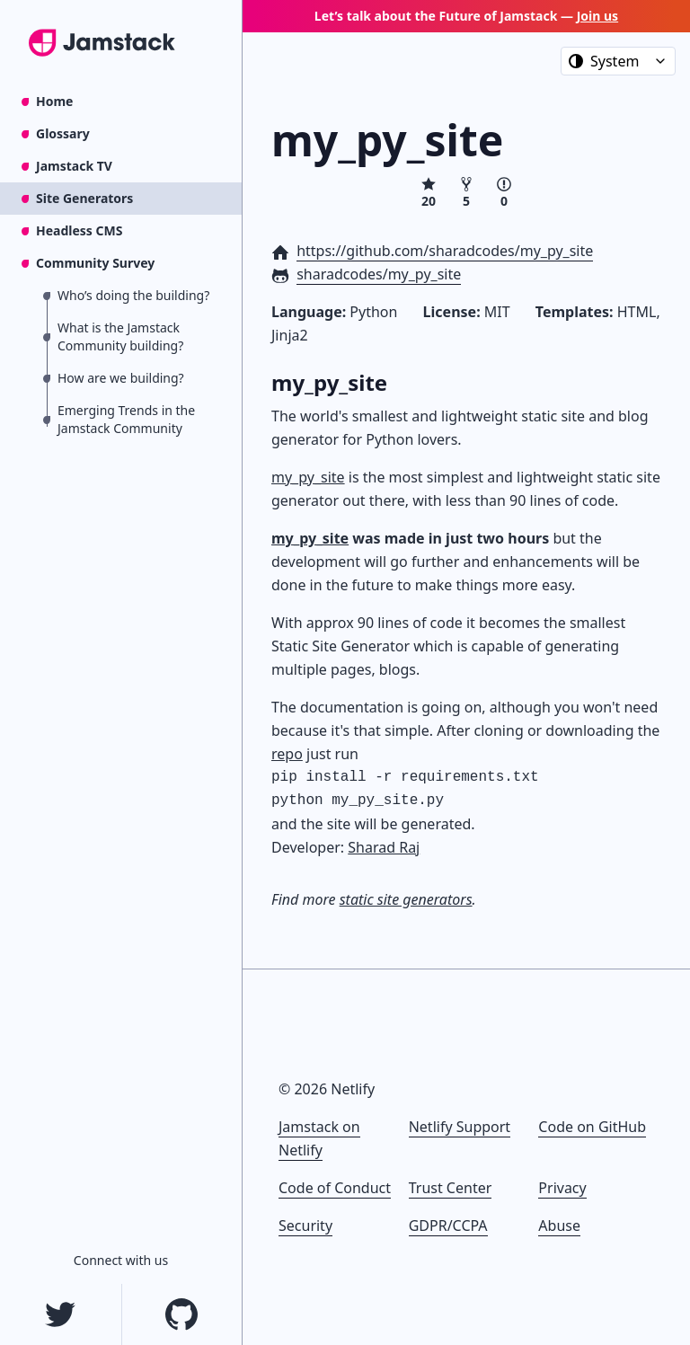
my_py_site (308, 477)
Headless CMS (79, 230)
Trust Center (450, 1188)
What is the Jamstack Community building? (120, 336)
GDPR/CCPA (448, 1225)
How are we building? (121, 377)
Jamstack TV (74, 165)
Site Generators (84, 198)
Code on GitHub (592, 1127)
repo (287, 754)
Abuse (559, 1225)
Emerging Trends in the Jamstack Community (126, 419)
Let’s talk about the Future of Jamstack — (466, 15)
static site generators (406, 899)
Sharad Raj (384, 847)
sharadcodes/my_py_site (378, 274)
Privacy (562, 1188)
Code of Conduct (335, 1188)
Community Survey (95, 262)
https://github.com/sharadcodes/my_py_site (444, 251)
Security (305, 1225)
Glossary (63, 133)
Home (54, 101)
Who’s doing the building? (133, 295)
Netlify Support (459, 1127)
